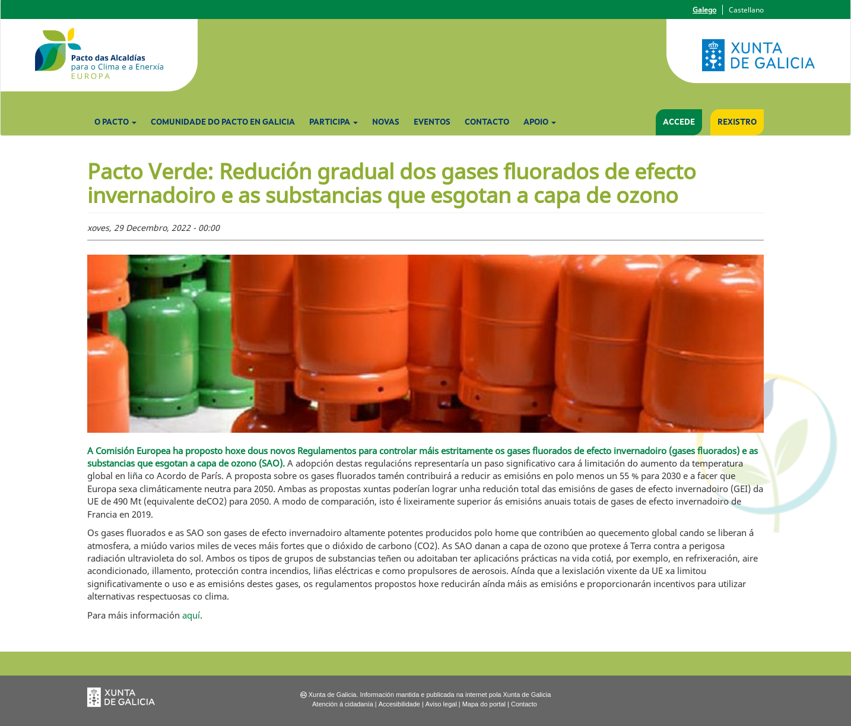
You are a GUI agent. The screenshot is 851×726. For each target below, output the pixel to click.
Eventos (432, 122)
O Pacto (115, 122)
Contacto (487, 122)
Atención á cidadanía (342, 704)
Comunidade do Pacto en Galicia (223, 122)
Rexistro (737, 122)
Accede (679, 122)
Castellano (746, 10)
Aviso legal (441, 704)
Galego (704, 10)
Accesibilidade (399, 704)
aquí (191, 615)
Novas (385, 122)
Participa (333, 122)
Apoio (539, 122)
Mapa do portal (484, 704)
